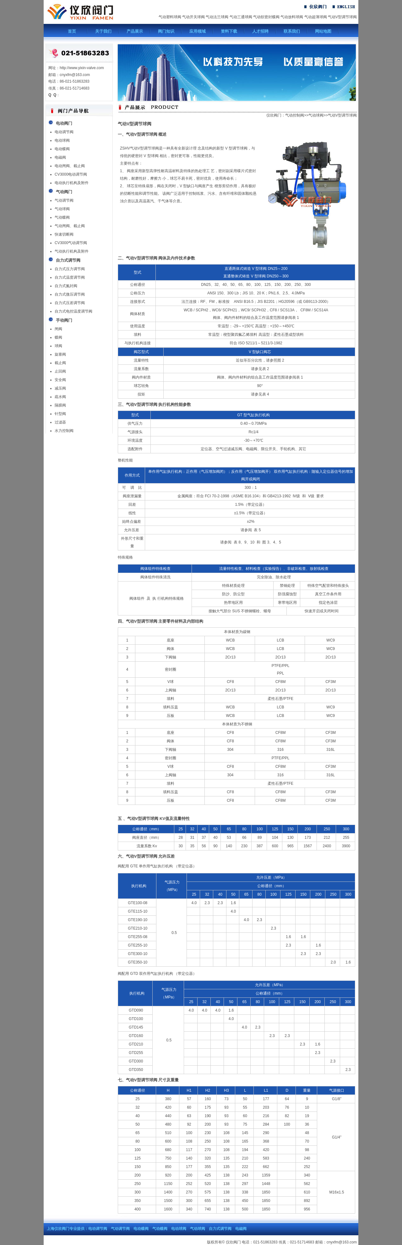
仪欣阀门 (273, 115)
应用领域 (197, 31)
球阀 (58, 346)
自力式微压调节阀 (70, 294)
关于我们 (103, 31)
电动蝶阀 (62, 149)
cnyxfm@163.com (342, 1242)
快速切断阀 (64, 234)
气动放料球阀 (291, 17)
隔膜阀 (60, 405)
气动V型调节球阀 (342, 17)
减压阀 (60, 388)
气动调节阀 (64, 200)
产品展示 (135, 31)
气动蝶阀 (62, 217)
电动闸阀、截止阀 (70, 166)
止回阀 (60, 371)
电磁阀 (60, 157)
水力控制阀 (64, 431)
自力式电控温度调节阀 (73, 311)
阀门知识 (166, 31)
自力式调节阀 (220, 1228)
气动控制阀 (294, 115)
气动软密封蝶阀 (266, 17)
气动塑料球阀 (170, 17)
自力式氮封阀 (66, 286)
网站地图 (323, 31)
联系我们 (292, 31)
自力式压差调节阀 (70, 303)
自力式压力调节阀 (70, 269)
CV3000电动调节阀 (71, 174)
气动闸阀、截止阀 (70, 226)
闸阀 (58, 329)
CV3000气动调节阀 (71, 243)
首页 (72, 31)
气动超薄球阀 (315, 17)
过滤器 (60, 422)
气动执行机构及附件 (72, 251)
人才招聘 (260, 31)
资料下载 (229, 31)
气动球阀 (62, 209)
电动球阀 (62, 140)
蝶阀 (58, 337)
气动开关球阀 (193, 17)
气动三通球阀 (241, 17)
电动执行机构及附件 (72, 183)
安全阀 (60, 380)
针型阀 (60, 414)
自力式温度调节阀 (70, 277)
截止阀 (60, 363)
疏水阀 (60, 397)
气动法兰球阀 (217, 17)
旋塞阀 (60, 354)
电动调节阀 (64, 132)
